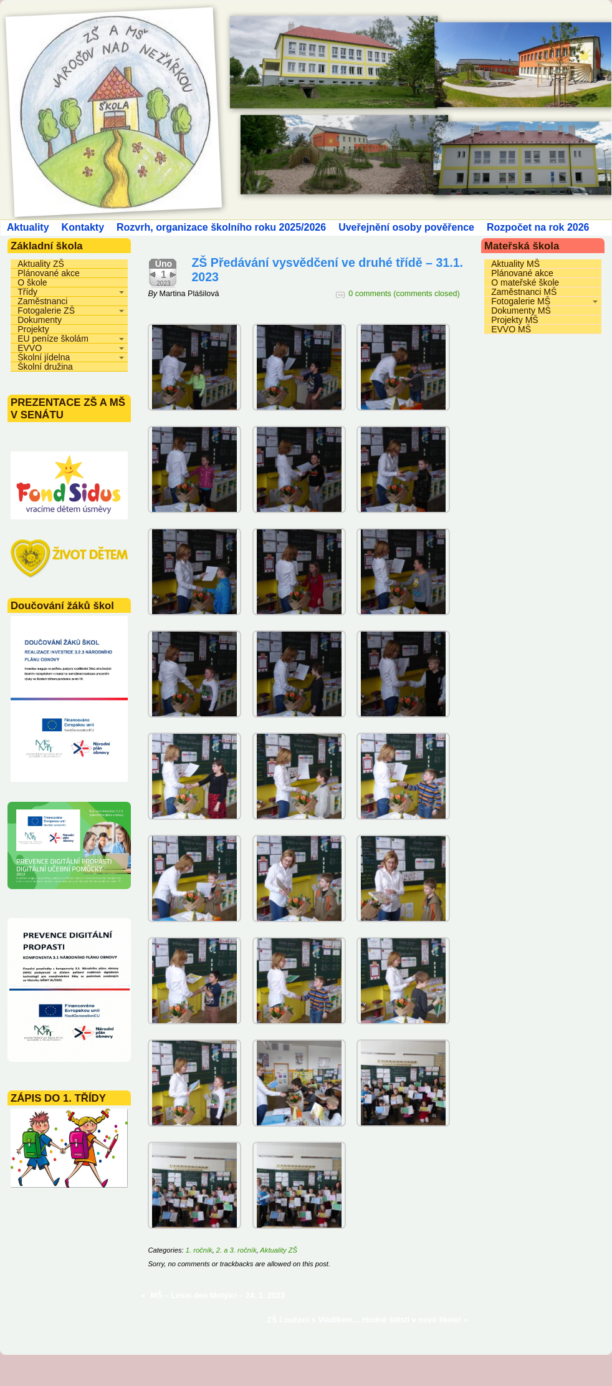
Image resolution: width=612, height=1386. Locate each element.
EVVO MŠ (511, 329)
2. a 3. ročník (236, 1250)
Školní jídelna (43, 357)
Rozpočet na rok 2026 (538, 227)
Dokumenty (39, 320)
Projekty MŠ (514, 320)
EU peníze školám (52, 339)
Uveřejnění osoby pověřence (406, 227)
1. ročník (199, 1250)
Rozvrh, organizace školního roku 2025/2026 (221, 227)
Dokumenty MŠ (521, 310)
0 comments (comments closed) (403, 293)
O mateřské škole (525, 282)
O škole (32, 282)
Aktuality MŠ (515, 264)
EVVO (29, 348)
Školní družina (45, 367)
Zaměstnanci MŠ (524, 292)
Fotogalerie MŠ (520, 301)
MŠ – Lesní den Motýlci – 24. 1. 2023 (218, 1295)
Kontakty (83, 227)
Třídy (27, 292)
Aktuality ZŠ (40, 264)
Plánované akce (48, 273)
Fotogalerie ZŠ (46, 310)
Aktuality (28, 227)
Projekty (33, 329)
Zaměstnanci (42, 301)
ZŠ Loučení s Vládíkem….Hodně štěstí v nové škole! (364, 1320)
